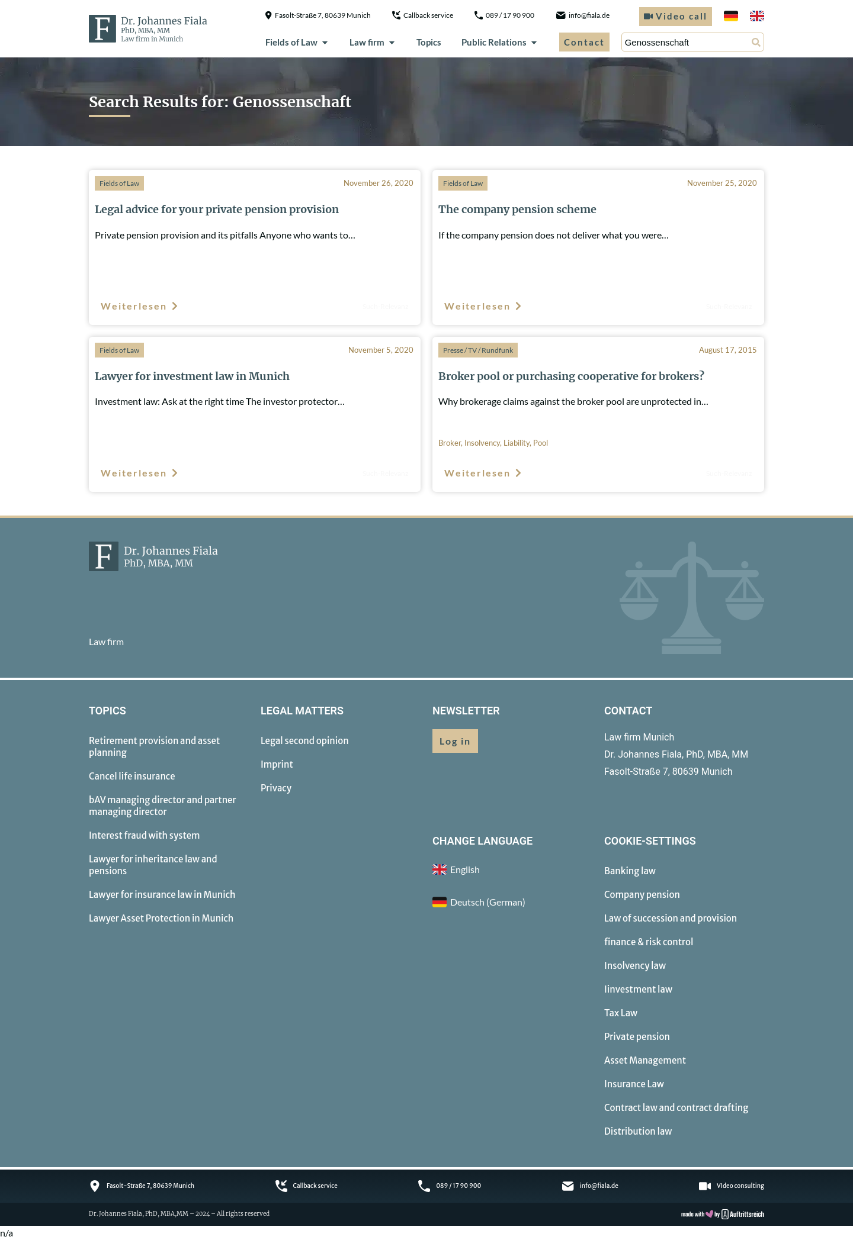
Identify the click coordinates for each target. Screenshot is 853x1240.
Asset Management (645, 1060)
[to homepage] (148, 28)
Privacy (276, 788)
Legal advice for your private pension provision (217, 209)
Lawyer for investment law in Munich (192, 376)
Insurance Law (634, 1084)
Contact (584, 42)
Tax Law (620, 1013)
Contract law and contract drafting (676, 1107)
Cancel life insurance (132, 776)
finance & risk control (648, 942)
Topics (428, 42)
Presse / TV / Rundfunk (478, 350)
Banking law (630, 871)
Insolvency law (635, 965)
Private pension (637, 1036)
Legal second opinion (305, 740)
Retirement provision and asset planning (154, 746)
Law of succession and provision (670, 918)
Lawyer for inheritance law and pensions (153, 865)
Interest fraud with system (144, 835)
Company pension (642, 894)
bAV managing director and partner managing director (162, 805)
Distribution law (638, 1131)
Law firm (372, 42)
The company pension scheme (517, 209)
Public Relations (499, 42)
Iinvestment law (638, 989)
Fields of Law (297, 42)
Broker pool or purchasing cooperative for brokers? (571, 376)
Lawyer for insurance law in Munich (162, 894)
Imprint (277, 764)
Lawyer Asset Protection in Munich (161, 918)
